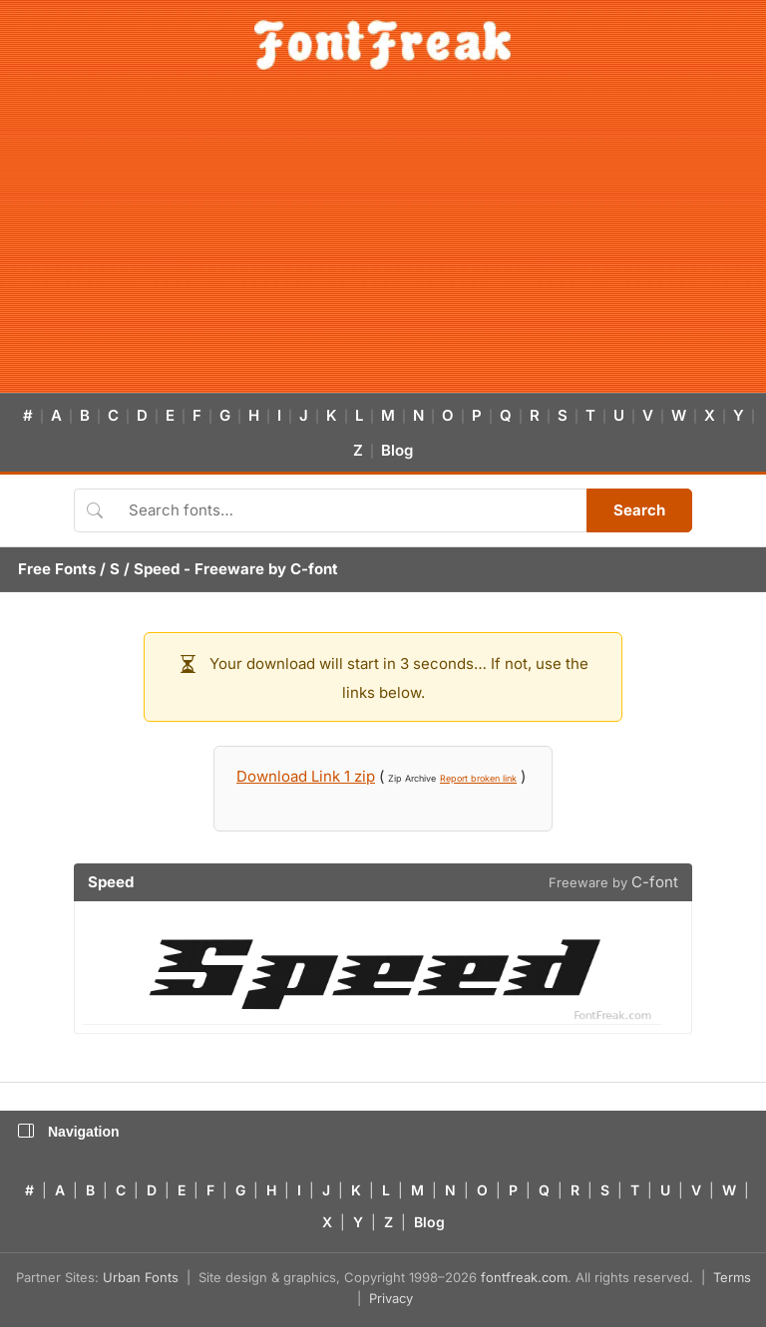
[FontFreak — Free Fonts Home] (382, 45)
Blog (397, 450)
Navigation (69, 1132)
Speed (157, 568)
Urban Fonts (141, 1277)
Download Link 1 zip (305, 776)
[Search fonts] (350, 510)
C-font (314, 568)
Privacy (391, 1298)
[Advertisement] (383, 243)
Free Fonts (57, 568)
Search (639, 509)
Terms (732, 1277)
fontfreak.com (524, 1277)
